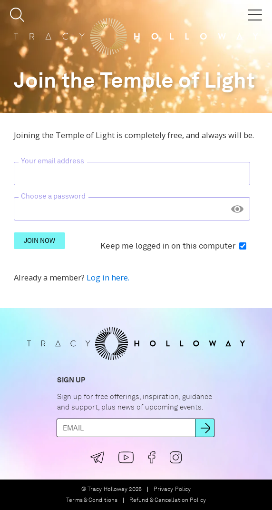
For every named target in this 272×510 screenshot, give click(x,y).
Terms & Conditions (91, 500)
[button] (17, 15)
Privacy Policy (172, 489)
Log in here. (108, 277)
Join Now (39, 240)
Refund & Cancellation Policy (167, 500)
